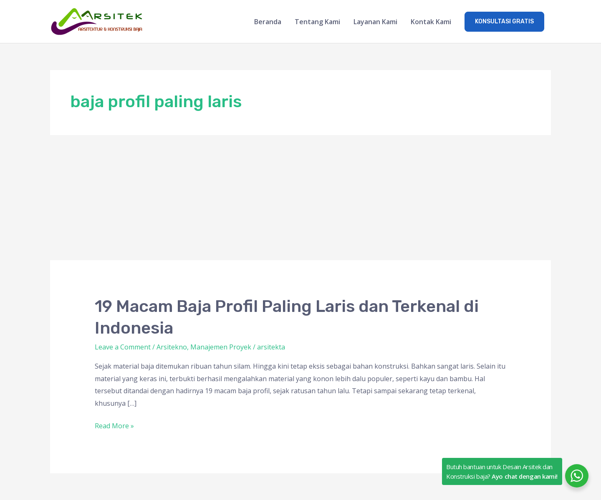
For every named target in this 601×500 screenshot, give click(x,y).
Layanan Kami (375, 21)
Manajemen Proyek (220, 347)
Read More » (114, 425)
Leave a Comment (123, 347)
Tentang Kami (317, 21)
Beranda (267, 21)
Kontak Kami (431, 21)
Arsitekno (172, 347)
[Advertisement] (300, 197)
